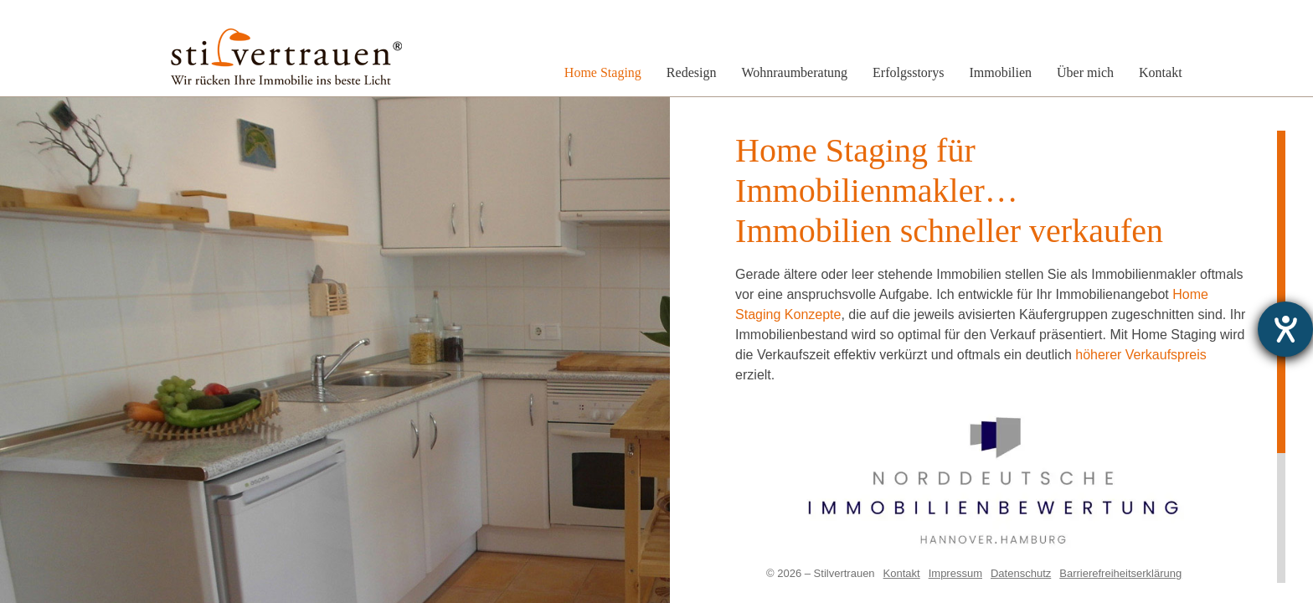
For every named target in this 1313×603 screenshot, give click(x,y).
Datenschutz (1021, 573)
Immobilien (1000, 72)
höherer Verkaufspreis (1141, 355)
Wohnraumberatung (794, 72)
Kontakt (1160, 72)
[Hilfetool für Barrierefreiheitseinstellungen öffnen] (1285, 329)
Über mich (1085, 72)
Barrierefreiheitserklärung (1120, 573)
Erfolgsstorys (908, 72)
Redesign (692, 72)
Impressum (955, 573)
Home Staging (602, 72)
